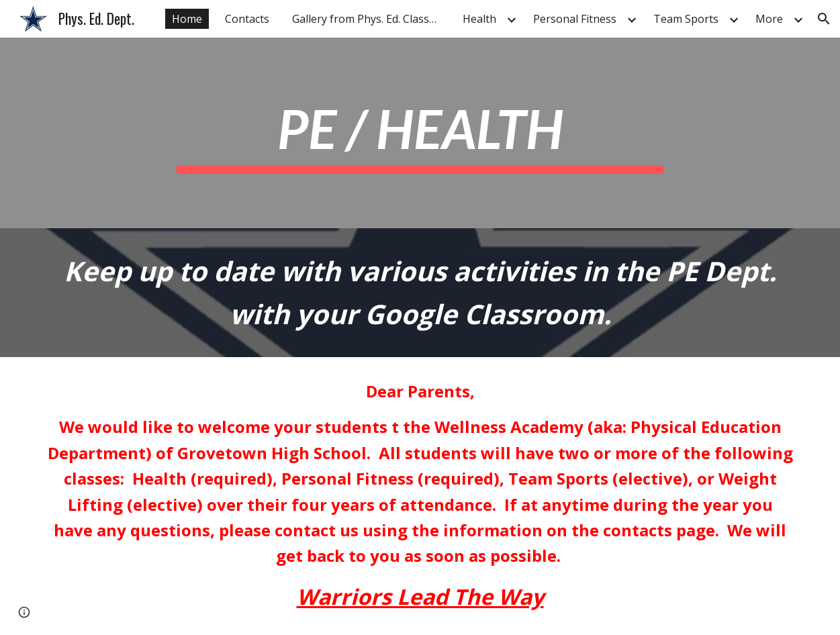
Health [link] (479, 18)
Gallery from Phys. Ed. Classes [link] (366, 18)
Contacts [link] (247, 18)
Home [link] (187, 18)
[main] (420, 133)
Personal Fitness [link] (574, 18)
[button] (824, 19)
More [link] (769, 18)
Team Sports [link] (685, 18)
